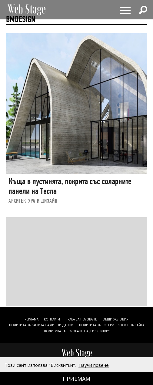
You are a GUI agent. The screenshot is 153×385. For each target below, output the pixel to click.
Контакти (52, 319)
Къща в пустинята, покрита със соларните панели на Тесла (69, 186)
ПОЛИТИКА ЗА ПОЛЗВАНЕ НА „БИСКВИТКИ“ (76, 331)
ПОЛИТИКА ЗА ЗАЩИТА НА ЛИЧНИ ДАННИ (41, 325)
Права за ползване (81, 319)
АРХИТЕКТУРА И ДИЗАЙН (33, 200)
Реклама (31, 319)
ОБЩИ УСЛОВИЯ (115, 319)
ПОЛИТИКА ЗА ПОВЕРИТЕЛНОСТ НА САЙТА (111, 325)
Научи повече (93, 365)
